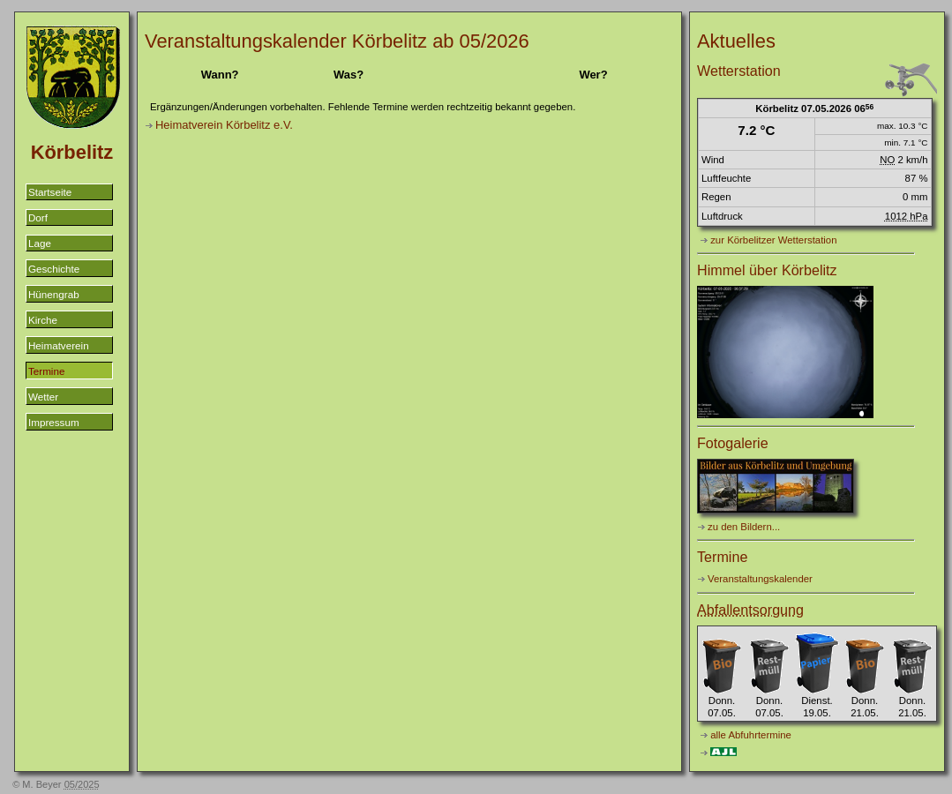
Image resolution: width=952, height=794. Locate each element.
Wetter (43, 396)
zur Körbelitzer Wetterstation (773, 240)
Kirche (42, 320)
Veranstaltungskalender (760, 578)
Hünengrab (53, 294)
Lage (39, 243)
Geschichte (53, 268)
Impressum (53, 422)
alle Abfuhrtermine (750, 735)
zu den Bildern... (744, 526)
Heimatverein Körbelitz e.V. (224, 124)
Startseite (49, 192)
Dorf (38, 217)
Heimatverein (58, 345)
